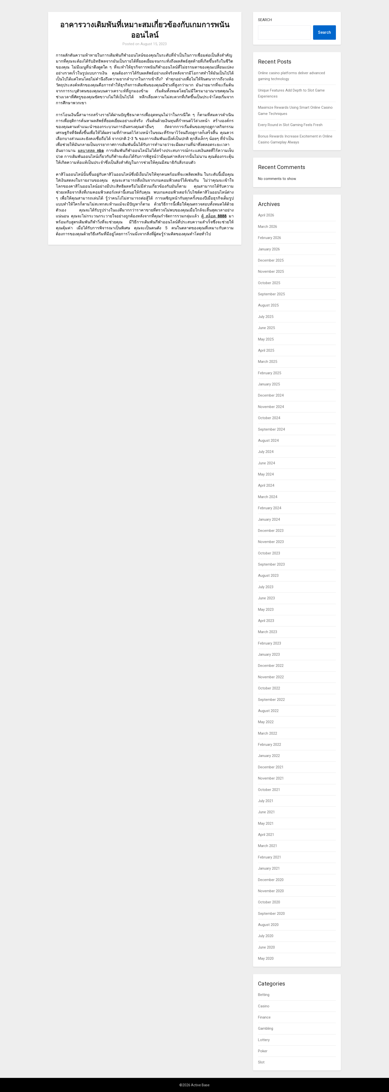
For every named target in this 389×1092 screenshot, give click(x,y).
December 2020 (271, 880)
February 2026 (269, 238)
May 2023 (266, 609)
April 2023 (266, 620)
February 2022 (269, 744)
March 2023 (267, 632)
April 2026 (266, 215)
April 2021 (266, 834)
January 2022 (269, 755)
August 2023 (268, 575)
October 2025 (269, 283)
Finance (264, 1017)
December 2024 (271, 395)
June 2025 (266, 328)
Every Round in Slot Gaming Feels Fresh (290, 125)
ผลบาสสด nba (91, 150)
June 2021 (266, 812)
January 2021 (269, 868)
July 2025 (265, 316)
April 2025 (266, 350)
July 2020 (265, 936)
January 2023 (269, 654)
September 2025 (271, 294)
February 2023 (269, 643)
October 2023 (269, 553)
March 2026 (267, 226)
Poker (262, 1051)
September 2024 (271, 429)
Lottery (264, 1040)
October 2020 (269, 902)
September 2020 (271, 913)
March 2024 (267, 497)
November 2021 (271, 778)
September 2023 (271, 564)
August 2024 (268, 440)
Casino (263, 1006)
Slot (261, 1062)
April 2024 (266, 485)
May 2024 (266, 474)
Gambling (265, 1028)
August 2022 (268, 711)
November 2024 (271, 407)
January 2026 (269, 249)
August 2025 (268, 305)
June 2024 (266, 463)
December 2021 (271, 767)
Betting (263, 994)
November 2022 (271, 677)
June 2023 (266, 598)
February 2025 (269, 373)
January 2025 (269, 384)
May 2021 (266, 823)
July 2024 (265, 451)
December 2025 (271, 260)
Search (265, 20)
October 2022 (269, 688)
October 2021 (269, 789)
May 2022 (266, 722)
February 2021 (269, 857)
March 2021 (267, 846)
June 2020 (266, 947)
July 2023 (265, 587)
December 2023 (271, 530)
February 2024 (269, 508)
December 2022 (271, 665)
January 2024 (269, 519)
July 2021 (265, 801)
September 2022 (271, 699)
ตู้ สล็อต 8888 (214, 216)
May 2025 (266, 339)
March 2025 (267, 361)
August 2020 (268, 924)
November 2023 (271, 542)
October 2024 (269, 418)
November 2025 (271, 271)
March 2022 (267, 733)
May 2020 (266, 958)
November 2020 (271, 891)
